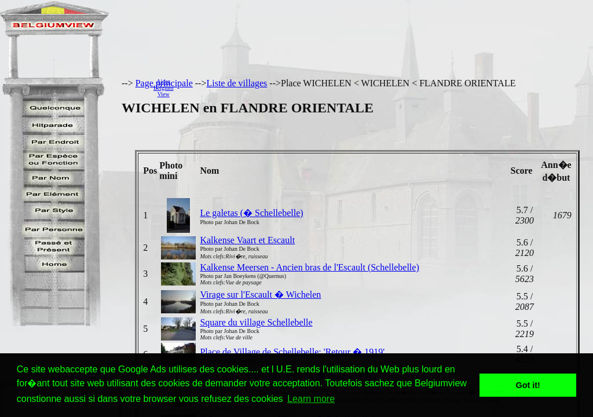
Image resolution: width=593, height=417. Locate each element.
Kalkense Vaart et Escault (247, 240)
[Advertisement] (386, 87)
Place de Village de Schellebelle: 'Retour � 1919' (292, 352)
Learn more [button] (311, 399)
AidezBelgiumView (163, 87)
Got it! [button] (528, 385)
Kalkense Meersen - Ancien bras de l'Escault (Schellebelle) (309, 267)
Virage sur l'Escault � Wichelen (260, 294)
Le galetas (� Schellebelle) (251, 213)
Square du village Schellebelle (256, 322)
